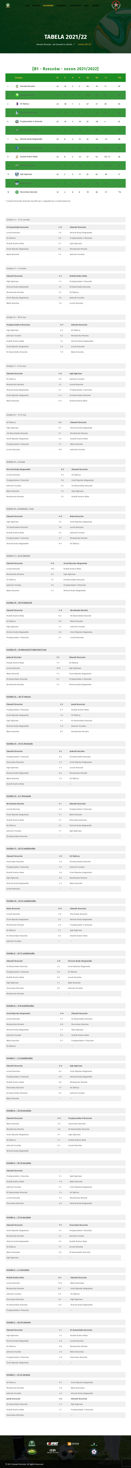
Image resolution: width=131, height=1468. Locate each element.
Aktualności (75, 6)
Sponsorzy (61, 6)
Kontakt (95, 6)
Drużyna (36, 6)
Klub (27, 6)
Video (86, 6)
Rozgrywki (48, 6)
